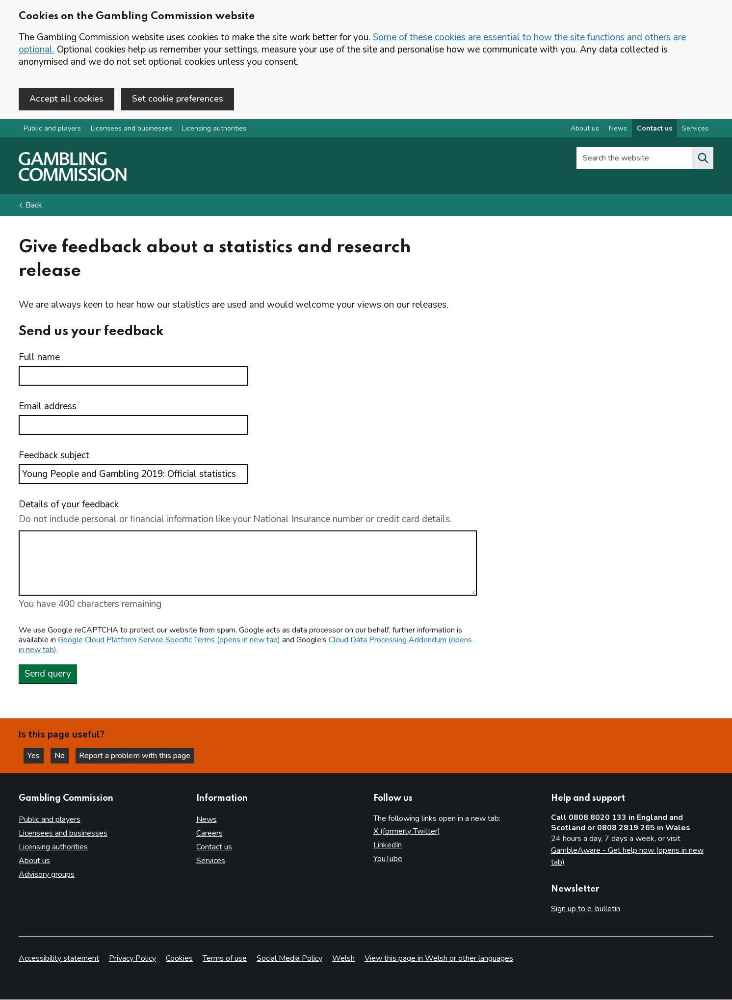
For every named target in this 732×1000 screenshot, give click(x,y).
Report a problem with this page (137, 755)
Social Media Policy (289, 958)
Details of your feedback (69, 506)
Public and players (52, 129)
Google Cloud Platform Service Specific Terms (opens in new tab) (169, 640)
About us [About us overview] (585, 129)
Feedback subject (54, 456)
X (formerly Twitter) (406, 831)
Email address (48, 407)
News (206, 819)
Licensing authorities (214, 129)
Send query (48, 674)
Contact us (214, 847)
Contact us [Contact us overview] (654, 129)
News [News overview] (618, 129)
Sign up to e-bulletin (585, 908)
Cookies (179, 958)
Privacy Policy (132, 958)
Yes (36, 755)
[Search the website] (702, 159)
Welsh (343, 958)
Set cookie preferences (177, 99)
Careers (209, 833)
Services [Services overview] (695, 129)
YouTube (387, 858)
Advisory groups (47, 874)
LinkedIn (387, 845)
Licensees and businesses (131, 129)
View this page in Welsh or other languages (439, 958)
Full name (39, 358)
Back (34, 206)
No (63, 755)
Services (210, 860)
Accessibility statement (59, 958)
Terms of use (225, 958)
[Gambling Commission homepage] (73, 179)
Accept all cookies (66, 99)
